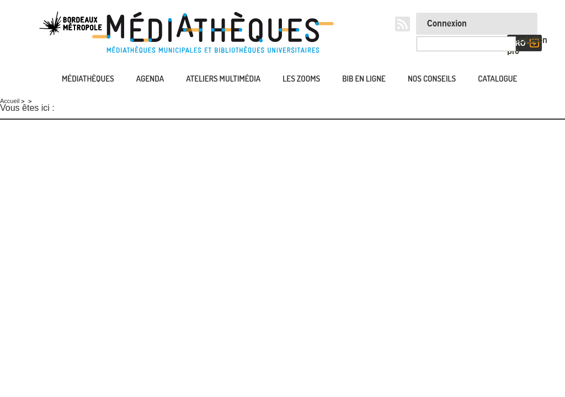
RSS (402, 24)
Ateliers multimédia (223, 78)
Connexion (447, 23)
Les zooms (301, 78)
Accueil (37, 80)
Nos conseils (432, 78)
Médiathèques (88, 78)
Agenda (150, 78)
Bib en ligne (364, 78)
